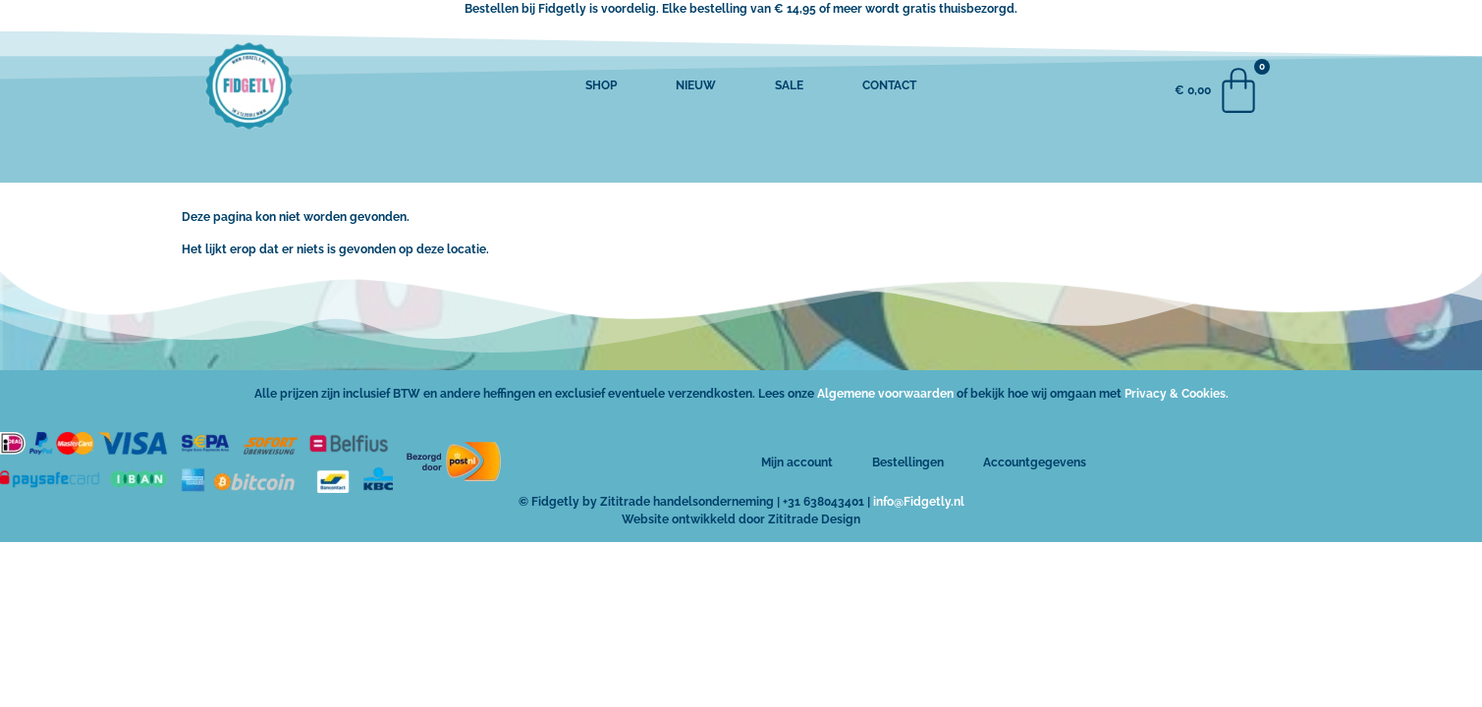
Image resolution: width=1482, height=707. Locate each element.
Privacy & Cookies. (1177, 394)
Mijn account (797, 462)
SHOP (601, 85)
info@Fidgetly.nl (918, 502)
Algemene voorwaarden (885, 394)
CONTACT (889, 85)
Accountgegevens (1034, 462)
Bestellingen (908, 462)
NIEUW (696, 85)
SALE (789, 85)
